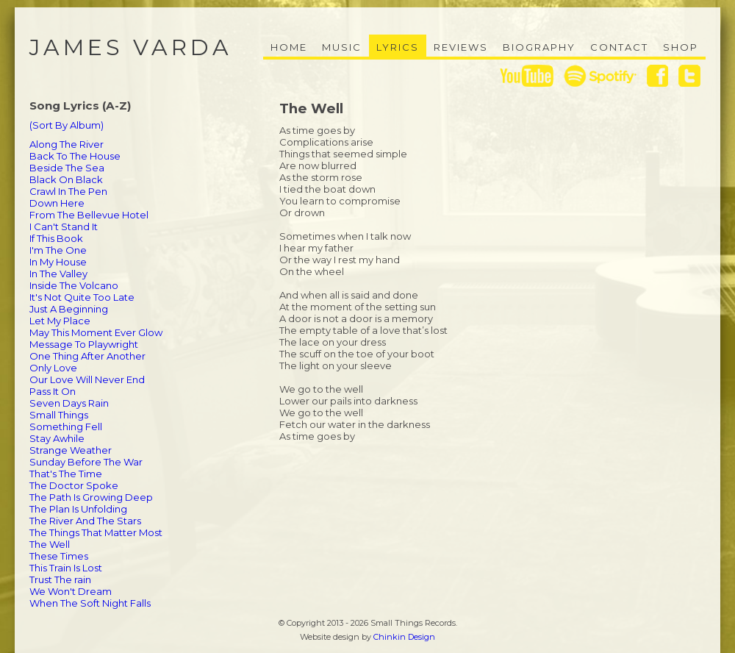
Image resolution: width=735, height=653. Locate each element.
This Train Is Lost (65, 568)
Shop (680, 47)
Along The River (66, 144)
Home (288, 47)
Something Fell (65, 426)
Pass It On (52, 391)
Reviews (461, 47)
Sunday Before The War (86, 462)
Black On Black (66, 179)
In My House (58, 262)
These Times (58, 556)
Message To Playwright (83, 344)
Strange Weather (70, 450)
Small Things (58, 415)
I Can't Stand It (63, 226)
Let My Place (59, 320)
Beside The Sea (66, 168)
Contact (619, 47)
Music (342, 47)
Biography (539, 47)
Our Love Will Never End (87, 379)
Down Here (57, 203)
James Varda (130, 47)
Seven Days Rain (69, 403)
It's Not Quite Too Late (82, 297)
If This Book (56, 238)
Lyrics (397, 47)
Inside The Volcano (73, 285)
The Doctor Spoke (73, 485)
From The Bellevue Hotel (88, 215)
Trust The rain (60, 579)
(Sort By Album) (66, 125)
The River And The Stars (85, 521)
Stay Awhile (57, 438)
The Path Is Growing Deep (91, 497)
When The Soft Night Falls (90, 603)
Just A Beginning (68, 309)
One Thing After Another (87, 356)
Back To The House (75, 156)
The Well (49, 544)
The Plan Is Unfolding (78, 509)
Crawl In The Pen (68, 191)
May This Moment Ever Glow (95, 332)
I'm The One (58, 250)
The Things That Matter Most (95, 532)
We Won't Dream (70, 591)
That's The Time (65, 473)
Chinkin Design (404, 637)
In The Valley (58, 273)
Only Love (53, 368)
